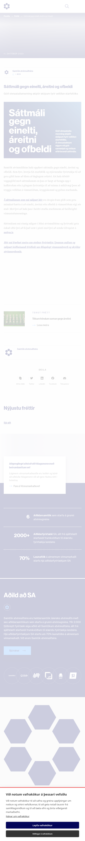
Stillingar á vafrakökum (43, 834)
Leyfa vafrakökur (42, 825)
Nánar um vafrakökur (17, 816)
